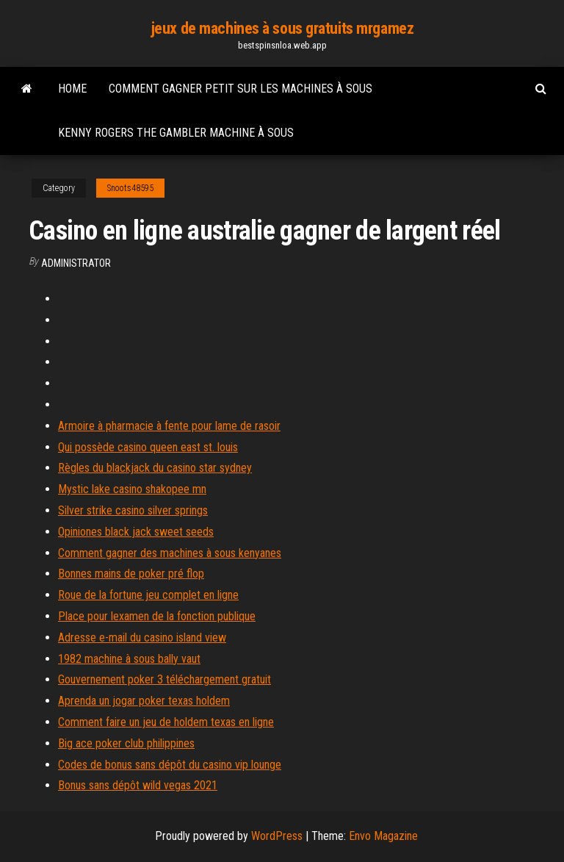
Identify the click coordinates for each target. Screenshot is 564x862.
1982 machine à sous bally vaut (129, 659)
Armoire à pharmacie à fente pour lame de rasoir (169, 426)
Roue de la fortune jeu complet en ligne (148, 595)
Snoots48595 (130, 188)
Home (72, 89)
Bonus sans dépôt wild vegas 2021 (137, 785)
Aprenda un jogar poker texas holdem (144, 701)
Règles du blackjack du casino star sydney (155, 468)
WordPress (277, 836)
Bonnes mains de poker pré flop (131, 574)
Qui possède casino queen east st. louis (148, 447)
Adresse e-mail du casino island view (142, 637)
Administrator (76, 263)
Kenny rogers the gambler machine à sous (176, 133)
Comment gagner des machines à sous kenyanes (169, 553)
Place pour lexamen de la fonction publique (157, 616)
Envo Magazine (383, 836)
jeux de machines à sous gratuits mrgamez (282, 28)
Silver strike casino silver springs (133, 510)
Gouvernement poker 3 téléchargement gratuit (164, 679)
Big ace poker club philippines (126, 743)
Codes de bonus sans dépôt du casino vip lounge (169, 765)
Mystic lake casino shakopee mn (132, 489)
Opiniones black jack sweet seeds (136, 532)
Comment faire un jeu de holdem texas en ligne (166, 722)
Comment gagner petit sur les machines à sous (240, 89)
